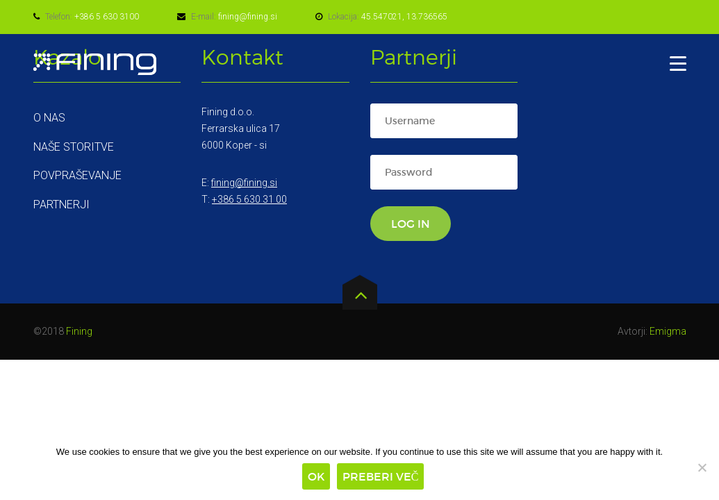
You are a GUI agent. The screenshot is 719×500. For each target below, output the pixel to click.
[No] (702, 467)
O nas (49, 117)
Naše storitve (73, 146)
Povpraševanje (77, 175)
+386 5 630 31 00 (249, 199)
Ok (316, 476)
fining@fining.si (247, 17)
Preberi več (380, 476)
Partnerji (61, 204)
